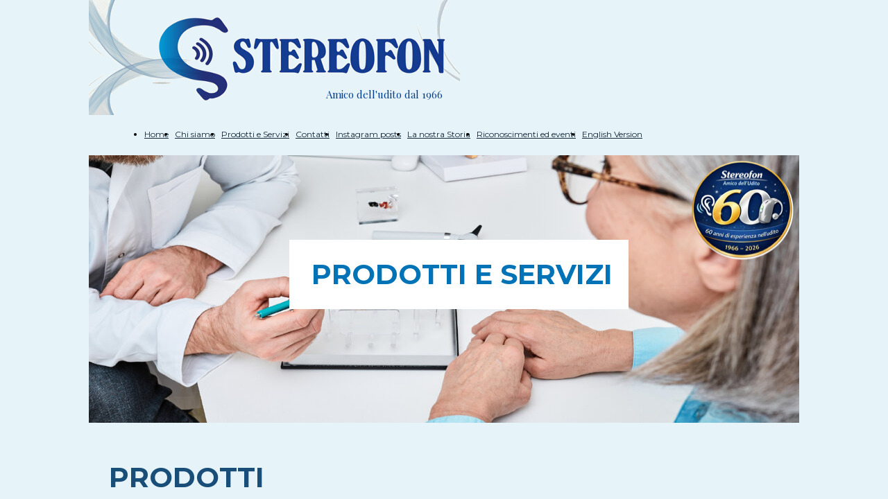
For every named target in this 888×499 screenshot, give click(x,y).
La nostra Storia (438, 134)
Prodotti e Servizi (255, 134)
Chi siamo (195, 134)
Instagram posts (368, 134)
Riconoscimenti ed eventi (526, 134)
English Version (612, 134)
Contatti (313, 134)
